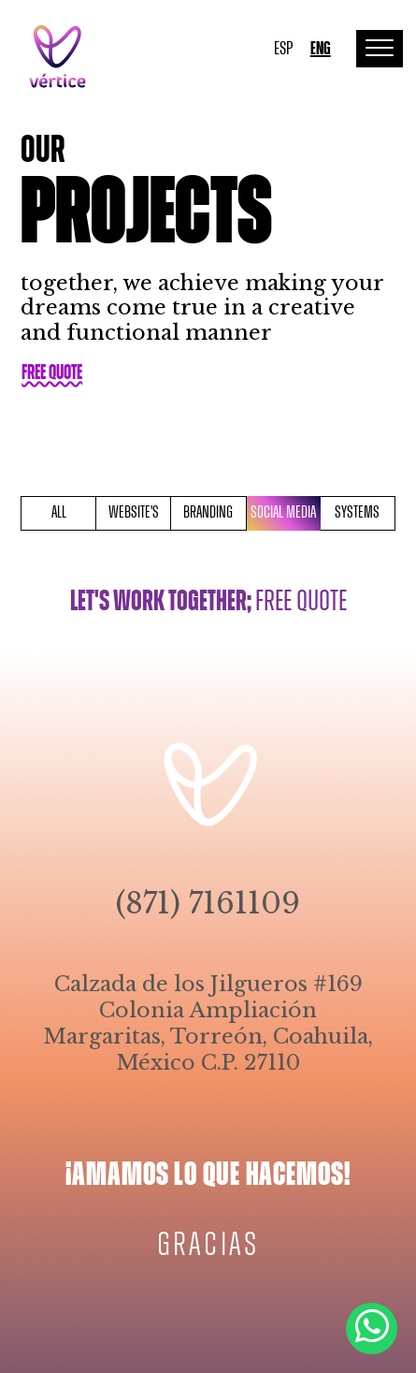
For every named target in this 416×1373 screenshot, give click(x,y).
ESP (283, 48)
